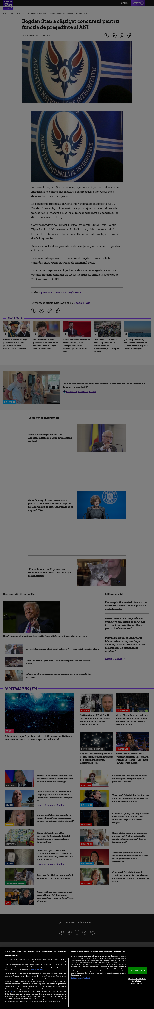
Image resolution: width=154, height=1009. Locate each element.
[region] (77, 978)
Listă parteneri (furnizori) (80, 978)
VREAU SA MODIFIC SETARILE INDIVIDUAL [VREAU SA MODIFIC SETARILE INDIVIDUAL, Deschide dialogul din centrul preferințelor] (137, 980)
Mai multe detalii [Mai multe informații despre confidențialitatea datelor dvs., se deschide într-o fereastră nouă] (37, 969)
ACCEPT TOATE (138, 970)
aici (12, 991)
